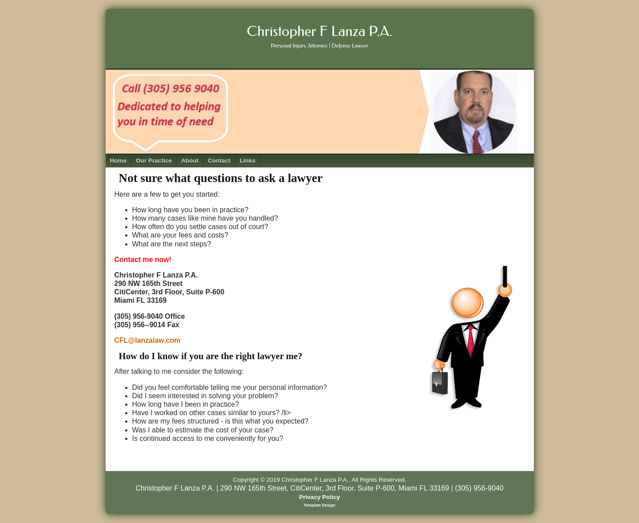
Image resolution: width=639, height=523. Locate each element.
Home (118, 160)
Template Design (319, 505)
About (189, 160)
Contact (219, 160)
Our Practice (154, 160)
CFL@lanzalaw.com (147, 340)
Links (248, 160)
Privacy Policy (319, 497)
